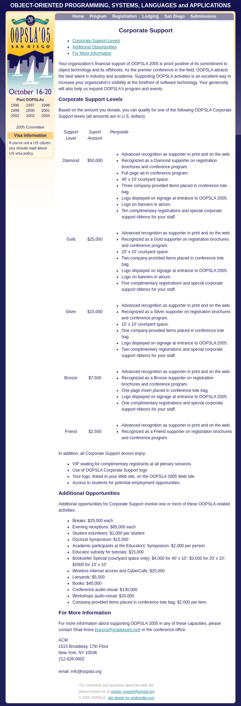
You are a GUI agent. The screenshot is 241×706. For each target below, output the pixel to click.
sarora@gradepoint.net (117, 629)
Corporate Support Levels (96, 40)
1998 (45, 105)
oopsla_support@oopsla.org (132, 691)
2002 (15, 116)
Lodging (150, 16)
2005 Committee (30, 127)
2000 (30, 110)
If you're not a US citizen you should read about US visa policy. (29, 148)
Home (78, 16)
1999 (15, 110)
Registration (124, 16)
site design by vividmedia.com (131, 698)
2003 (30, 116)
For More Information (91, 53)
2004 (45, 116)
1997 (30, 105)
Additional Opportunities (94, 47)
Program (98, 16)
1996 (15, 105)
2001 (45, 110)
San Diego (174, 16)
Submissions (204, 16)
